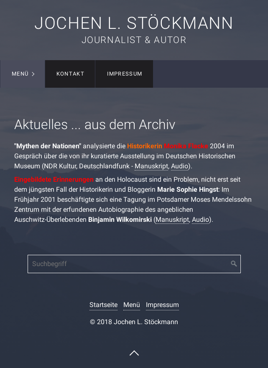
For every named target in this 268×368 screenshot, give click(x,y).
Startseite (103, 305)
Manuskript (151, 166)
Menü (20, 74)
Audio (179, 166)
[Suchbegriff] (134, 264)
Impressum (125, 74)
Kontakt (70, 74)
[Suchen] (234, 264)
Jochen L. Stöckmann (133, 23)
